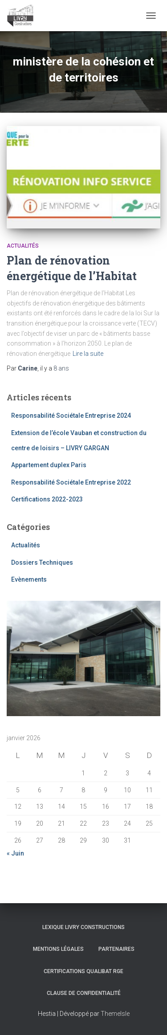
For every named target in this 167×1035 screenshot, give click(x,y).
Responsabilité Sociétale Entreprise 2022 (71, 482)
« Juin (15, 853)
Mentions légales (58, 949)
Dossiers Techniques (42, 562)
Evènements (29, 579)
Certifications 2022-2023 (47, 499)
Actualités (23, 246)
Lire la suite (88, 353)
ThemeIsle (115, 1013)
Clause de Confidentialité (84, 993)
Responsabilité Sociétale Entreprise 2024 (71, 415)
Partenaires (116, 949)
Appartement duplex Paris (48, 465)
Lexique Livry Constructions (83, 927)
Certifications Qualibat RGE (83, 971)
